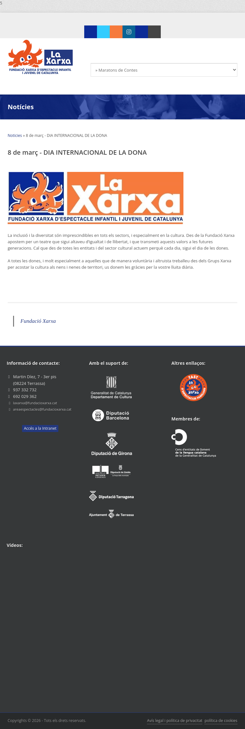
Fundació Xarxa (38, 321)
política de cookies (220, 720)
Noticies (15, 135)
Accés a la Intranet (40, 428)
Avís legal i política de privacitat (174, 720)
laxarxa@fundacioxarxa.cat (35, 402)
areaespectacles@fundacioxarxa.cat (42, 409)
